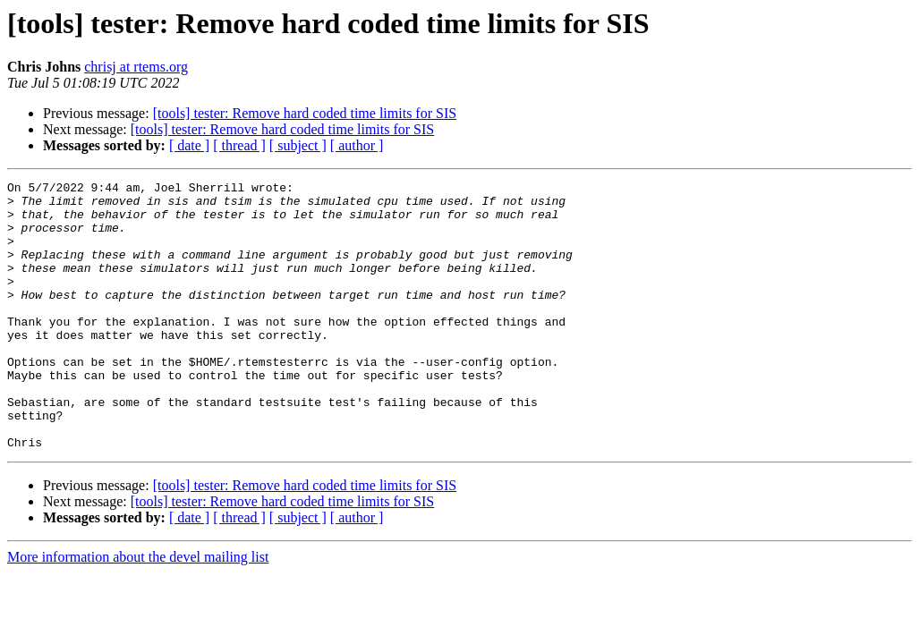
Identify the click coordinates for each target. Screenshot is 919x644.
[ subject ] (298, 145)
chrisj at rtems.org (136, 66)
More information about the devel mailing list (137, 610)
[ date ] (189, 145)
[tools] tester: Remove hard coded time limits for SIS (305, 113)
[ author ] (357, 145)
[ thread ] (239, 145)
